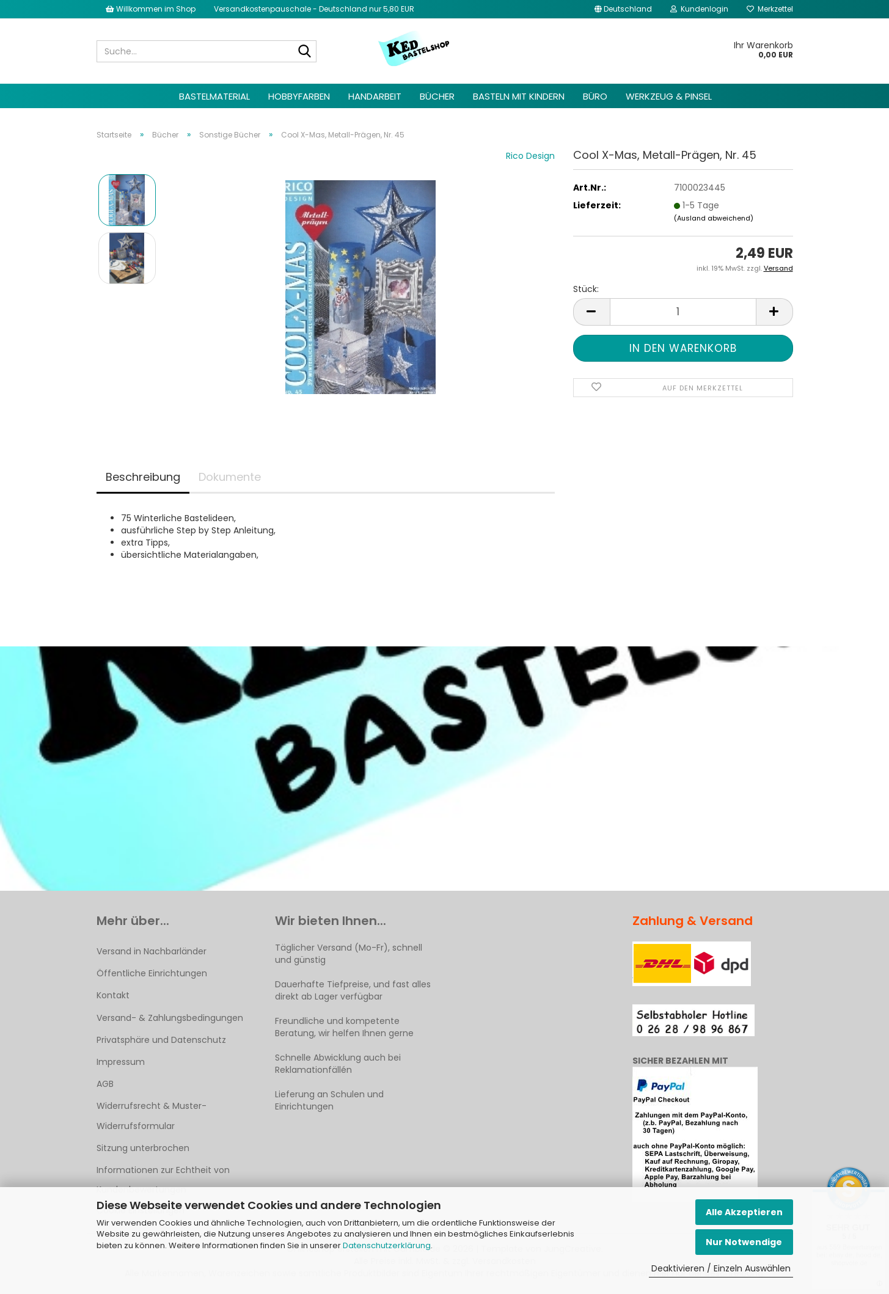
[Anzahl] (683, 312)
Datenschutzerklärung (387, 1245)
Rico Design (530, 156)
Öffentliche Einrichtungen (152, 973)
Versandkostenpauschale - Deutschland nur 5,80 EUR (314, 9)
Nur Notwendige (744, 1242)
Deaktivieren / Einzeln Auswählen (721, 1268)
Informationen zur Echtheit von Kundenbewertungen (163, 1180)
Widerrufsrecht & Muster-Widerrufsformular (152, 1115)
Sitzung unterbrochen (143, 1148)
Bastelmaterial (214, 96)
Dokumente (230, 476)
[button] (623, 9)
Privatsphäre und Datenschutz (161, 1040)
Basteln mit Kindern (519, 96)
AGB (105, 1084)
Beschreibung (143, 476)
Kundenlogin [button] (699, 9)
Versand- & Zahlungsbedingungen (170, 1018)
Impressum (121, 1062)
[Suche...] (304, 52)
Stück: (586, 289)
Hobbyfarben (299, 96)
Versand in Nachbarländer (152, 951)
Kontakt (113, 995)
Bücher (437, 96)
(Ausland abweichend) (713, 218)
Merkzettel (770, 9)
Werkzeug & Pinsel (669, 96)
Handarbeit (374, 96)
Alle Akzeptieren (744, 1212)
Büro (595, 96)
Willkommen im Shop (151, 9)
